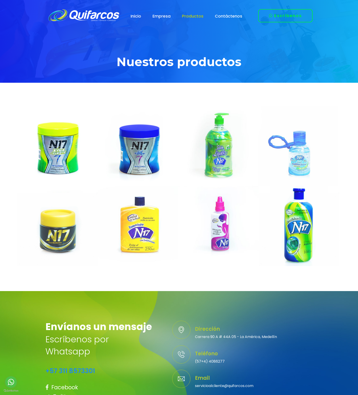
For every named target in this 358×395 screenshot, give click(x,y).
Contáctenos (228, 16)
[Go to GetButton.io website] (11, 390)
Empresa (162, 16)
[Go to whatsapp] (11, 382)
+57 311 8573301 (70, 371)
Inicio (136, 16)
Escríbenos (285, 15)
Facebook (61, 387)
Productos (192, 16)
